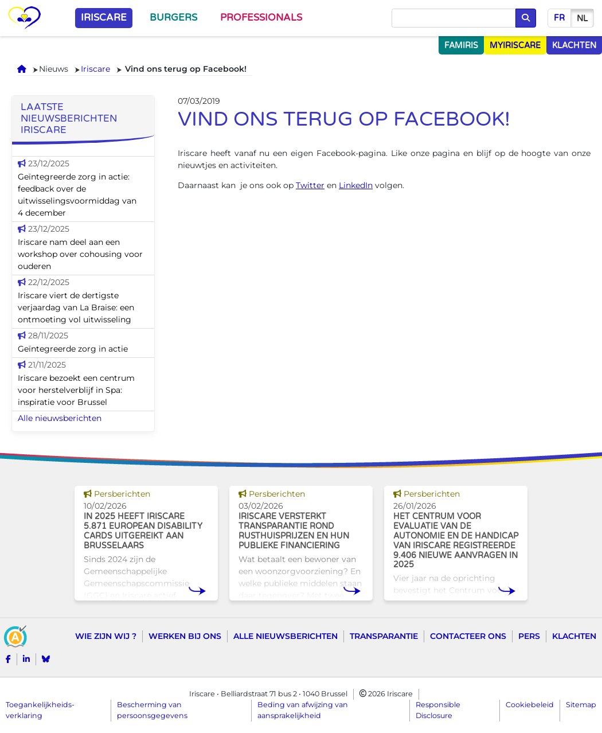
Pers (529, 636)
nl (582, 19)
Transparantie (384, 636)
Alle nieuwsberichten (59, 418)
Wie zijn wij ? (105, 636)
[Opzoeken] (454, 18)
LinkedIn (356, 185)
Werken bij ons (184, 636)
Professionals (261, 18)
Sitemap (581, 704)
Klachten (574, 636)
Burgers (173, 18)
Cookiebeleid (530, 704)
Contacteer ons (468, 636)
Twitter (310, 185)
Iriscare (104, 18)
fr (559, 18)
